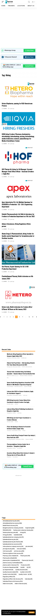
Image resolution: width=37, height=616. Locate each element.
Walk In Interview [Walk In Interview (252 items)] (21, 583)
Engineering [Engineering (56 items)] (29, 527)
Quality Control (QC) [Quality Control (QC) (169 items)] (9, 574)
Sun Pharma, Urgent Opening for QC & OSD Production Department (15, 267)
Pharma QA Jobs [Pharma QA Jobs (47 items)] (27, 560)
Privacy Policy (22, 611)
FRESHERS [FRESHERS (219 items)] (7, 530)
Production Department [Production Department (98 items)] (10, 567)
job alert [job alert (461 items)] (29, 546)
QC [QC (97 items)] (29, 567)
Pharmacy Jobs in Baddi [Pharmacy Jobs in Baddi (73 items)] (10, 555)
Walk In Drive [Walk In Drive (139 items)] (8, 583)
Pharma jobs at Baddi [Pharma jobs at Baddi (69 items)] (10, 558)
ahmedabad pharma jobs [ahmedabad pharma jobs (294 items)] (11, 520)
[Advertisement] (18, 27)
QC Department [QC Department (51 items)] (8, 569)
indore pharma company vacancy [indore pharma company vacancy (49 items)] (13, 546)
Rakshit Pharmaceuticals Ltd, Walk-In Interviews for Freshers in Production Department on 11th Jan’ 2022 (18, 215)
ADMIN (5, 108)
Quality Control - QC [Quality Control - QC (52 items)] (25, 574)
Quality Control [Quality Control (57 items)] (25, 572)
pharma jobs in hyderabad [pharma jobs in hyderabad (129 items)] (11, 560)
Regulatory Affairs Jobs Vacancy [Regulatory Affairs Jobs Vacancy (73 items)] (13, 579)
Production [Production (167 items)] (25, 565)
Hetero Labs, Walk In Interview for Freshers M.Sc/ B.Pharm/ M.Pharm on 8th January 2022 (17, 308)
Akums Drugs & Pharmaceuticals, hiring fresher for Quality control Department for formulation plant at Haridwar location (18, 235)
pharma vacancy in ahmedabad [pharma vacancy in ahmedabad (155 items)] (12, 562)
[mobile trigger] (3, 2)
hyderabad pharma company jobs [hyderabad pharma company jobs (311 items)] (13, 537)
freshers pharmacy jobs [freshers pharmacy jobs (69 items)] (10, 532)
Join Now (29, 50)
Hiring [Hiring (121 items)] (23, 532)
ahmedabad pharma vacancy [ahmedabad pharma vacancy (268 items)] (12, 523)
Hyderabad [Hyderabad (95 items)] (18, 534)
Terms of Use (7, 613)
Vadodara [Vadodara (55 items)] (28, 579)
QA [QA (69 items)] (22, 567)
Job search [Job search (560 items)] (21, 548)
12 (29, 316)
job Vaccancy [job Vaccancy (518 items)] (19, 551)
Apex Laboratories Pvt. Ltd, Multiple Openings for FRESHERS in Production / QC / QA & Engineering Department (17, 204)
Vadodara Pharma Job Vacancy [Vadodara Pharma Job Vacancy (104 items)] (13, 581)
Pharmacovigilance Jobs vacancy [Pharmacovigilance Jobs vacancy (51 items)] (13, 553)
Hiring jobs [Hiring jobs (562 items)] (7, 534)
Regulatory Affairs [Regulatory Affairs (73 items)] (9, 576)
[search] (29, 2)
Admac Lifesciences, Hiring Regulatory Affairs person (16, 225)
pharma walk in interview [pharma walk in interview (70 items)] (11, 565)
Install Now (29, 66)
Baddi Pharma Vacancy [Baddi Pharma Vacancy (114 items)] (10, 525)
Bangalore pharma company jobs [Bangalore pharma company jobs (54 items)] (13, 527)
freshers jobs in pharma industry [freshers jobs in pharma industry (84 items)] (23, 530)
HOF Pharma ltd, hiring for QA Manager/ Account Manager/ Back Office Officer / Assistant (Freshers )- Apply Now (18, 171)
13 (32, 316)
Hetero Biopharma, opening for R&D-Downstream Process (17, 104)
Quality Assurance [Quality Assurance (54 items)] (21, 569)
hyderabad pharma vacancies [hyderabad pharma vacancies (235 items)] (12, 544)
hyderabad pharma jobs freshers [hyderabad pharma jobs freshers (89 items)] (13, 541)
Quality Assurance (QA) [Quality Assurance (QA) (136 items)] (10, 572)
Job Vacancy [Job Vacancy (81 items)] (7, 551)
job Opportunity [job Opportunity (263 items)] (9, 548)
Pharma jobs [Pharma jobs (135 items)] (25, 555)
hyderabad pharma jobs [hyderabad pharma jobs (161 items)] (10, 539)
